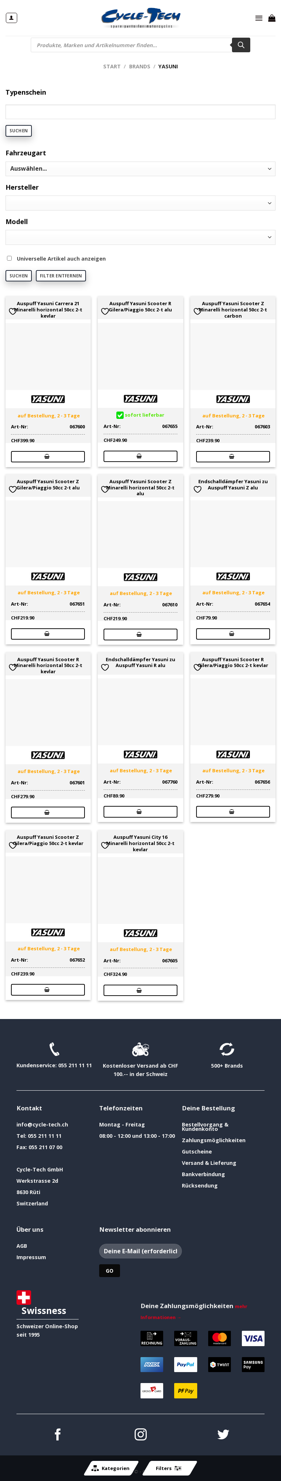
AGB (21, 1245)
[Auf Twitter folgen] (223, 1435)
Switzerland (32, 1203)
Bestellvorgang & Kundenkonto (205, 1126)
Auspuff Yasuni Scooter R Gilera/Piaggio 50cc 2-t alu (140, 306)
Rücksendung (200, 1185)
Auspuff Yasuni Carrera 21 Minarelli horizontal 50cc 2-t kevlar (48, 309)
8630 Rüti (28, 1192)
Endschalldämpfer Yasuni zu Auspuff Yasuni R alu (140, 662)
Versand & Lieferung (209, 1162)
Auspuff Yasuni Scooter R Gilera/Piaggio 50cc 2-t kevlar (233, 662)
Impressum (31, 1257)
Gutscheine (197, 1151)
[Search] (241, 45)
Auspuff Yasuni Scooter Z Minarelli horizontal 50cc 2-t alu (140, 487)
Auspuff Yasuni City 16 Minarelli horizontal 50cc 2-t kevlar (140, 843)
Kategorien (110, 1468)
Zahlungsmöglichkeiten (214, 1140)
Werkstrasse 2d (37, 1180)
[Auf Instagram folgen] (141, 1435)
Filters (168, 1468)
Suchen (19, 130)
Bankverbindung (203, 1174)
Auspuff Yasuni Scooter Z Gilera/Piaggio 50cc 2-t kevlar (48, 840)
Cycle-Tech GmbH (39, 1169)
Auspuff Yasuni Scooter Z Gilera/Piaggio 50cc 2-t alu (48, 484)
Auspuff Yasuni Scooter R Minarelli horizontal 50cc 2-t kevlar (48, 665)
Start (112, 66)
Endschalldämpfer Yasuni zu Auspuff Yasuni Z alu (233, 484)
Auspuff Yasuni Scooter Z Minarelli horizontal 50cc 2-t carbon (233, 309)
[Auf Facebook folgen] (58, 1435)
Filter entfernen (61, 276)
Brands (139, 66)
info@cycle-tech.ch (42, 1124)
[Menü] (259, 18)
